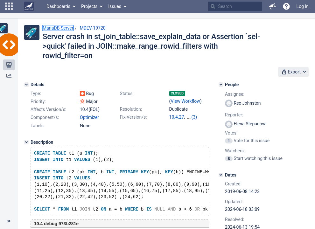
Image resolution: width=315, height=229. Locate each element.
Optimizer (89, 117)
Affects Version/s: (48, 109)
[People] (221, 84)
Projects (89, 6)
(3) (194, 117)
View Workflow (185, 101)
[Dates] (221, 175)
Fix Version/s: (133, 117)
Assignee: (234, 94)
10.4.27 (176, 117)
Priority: (38, 101)
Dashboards (58, 6)
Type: (36, 93)
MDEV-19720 (92, 28)
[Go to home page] (29, 6)
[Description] (26, 142)
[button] (9, 6)
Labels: (38, 125)
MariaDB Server (58, 28)
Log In (303, 6)
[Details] (26, 84)
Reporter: (234, 114)
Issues (114, 6)
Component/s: (45, 117)
